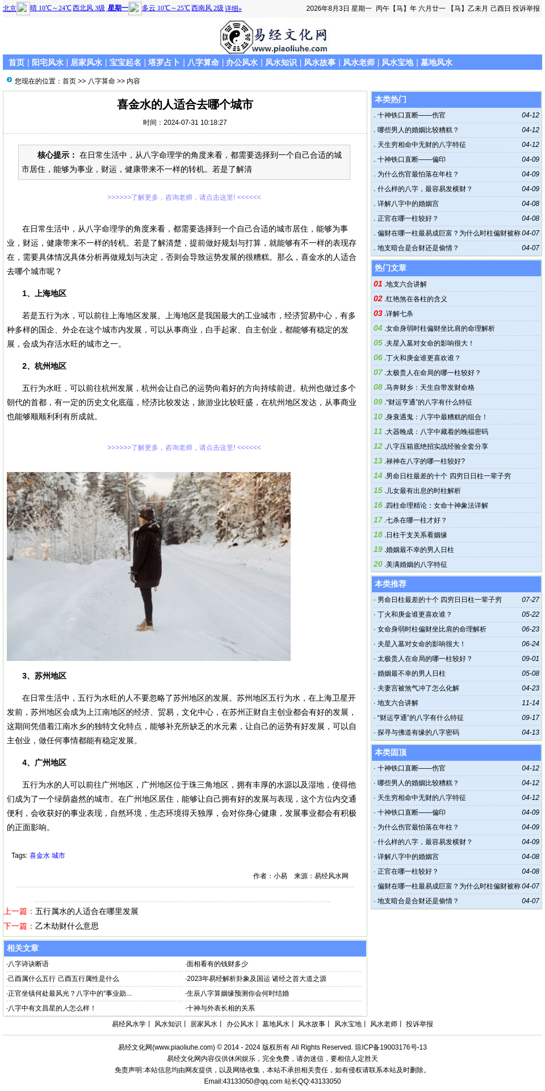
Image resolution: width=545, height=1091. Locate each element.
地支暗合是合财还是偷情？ (417, 248)
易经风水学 (129, 1024)
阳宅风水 (48, 62)
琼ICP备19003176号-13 (391, 1047)
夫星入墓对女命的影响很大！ (430, 343)
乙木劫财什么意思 (67, 925)
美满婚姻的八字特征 (416, 564)
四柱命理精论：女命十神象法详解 (437, 505)
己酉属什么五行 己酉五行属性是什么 (63, 979)
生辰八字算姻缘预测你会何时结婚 (238, 993)
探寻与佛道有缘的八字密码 (418, 732)
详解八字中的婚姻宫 (406, 204)
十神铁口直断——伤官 (410, 115)
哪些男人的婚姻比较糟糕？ (417, 130)
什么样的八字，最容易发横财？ (423, 189)
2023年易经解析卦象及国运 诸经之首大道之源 (256, 979)
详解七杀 (399, 314)
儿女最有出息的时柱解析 (423, 491)
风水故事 (320, 62)
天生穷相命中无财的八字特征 (420, 145)
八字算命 (203, 62)
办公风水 (242, 62)
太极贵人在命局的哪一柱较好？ (433, 373)
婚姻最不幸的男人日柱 (420, 550)
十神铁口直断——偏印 (410, 159)
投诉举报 (526, 8)
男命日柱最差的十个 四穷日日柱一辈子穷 (448, 476)
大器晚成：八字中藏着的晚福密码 (437, 432)
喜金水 (40, 856)
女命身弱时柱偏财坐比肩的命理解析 (440, 328)
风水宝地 (397, 62)
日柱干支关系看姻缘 (416, 535)
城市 (58, 856)
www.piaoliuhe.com (183, 1047)
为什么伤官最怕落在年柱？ (417, 174)
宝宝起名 (125, 62)
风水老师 (359, 62)
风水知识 (281, 62)
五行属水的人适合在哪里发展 (87, 911)
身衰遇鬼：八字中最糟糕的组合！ (437, 417)
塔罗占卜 (164, 62)
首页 (16, 62)
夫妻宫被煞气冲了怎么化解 (418, 688)
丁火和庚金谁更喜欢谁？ (423, 358)
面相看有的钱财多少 (217, 964)
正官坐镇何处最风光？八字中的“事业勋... (70, 993)
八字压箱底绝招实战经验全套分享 (437, 446)
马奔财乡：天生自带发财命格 (430, 387)
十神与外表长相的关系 (221, 1008)
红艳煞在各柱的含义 (416, 299)
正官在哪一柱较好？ (406, 218)
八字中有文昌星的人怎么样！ (52, 1008)
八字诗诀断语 (28, 964)
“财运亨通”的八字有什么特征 (429, 402)
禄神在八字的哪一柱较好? (425, 461)
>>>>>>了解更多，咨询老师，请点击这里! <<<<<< (184, 197)
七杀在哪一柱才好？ (416, 520)
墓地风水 (436, 62)
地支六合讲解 (406, 284)
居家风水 (86, 62)
